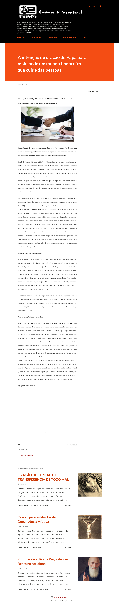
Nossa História (36, 37)
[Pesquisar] (91, 6)
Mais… (85, 37)
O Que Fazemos (52, 37)
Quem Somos (21, 37)
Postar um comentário (27, 455)
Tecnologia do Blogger (59, 597)
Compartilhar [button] (92, 92)
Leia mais (68, 505)
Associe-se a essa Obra (70, 37)
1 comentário (36, 547)
